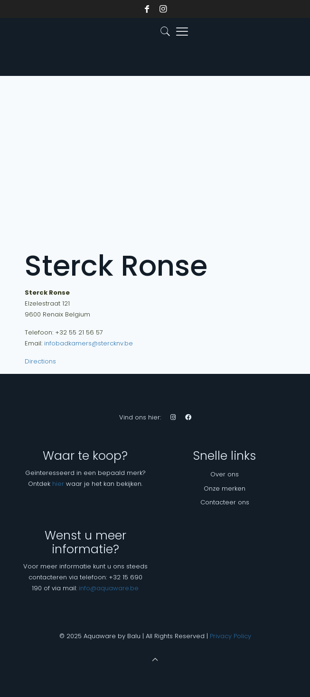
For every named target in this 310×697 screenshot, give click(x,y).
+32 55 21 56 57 (79, 332)
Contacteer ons (224, 502)
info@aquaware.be (109, 588)
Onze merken (224, 488)
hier (58, 483)
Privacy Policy (230, 636)
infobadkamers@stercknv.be (88, 343)
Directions (40, 361)
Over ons (224, 474)
